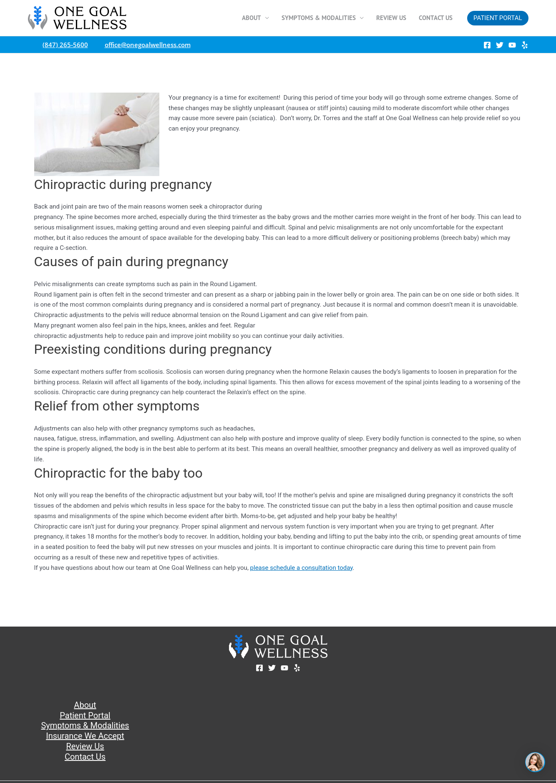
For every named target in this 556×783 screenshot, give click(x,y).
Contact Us (436, 18)
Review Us (391, 18)
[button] (497, 18)
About (251, 18)
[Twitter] (499, 45)
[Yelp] (524, 45)
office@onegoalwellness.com (146, 44)
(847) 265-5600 (63, 44)
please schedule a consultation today (301, 568)
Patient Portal (85, 715)
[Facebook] (487, 45)
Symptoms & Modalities (319, 18)
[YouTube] (512, 45)
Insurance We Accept (85, 736)
